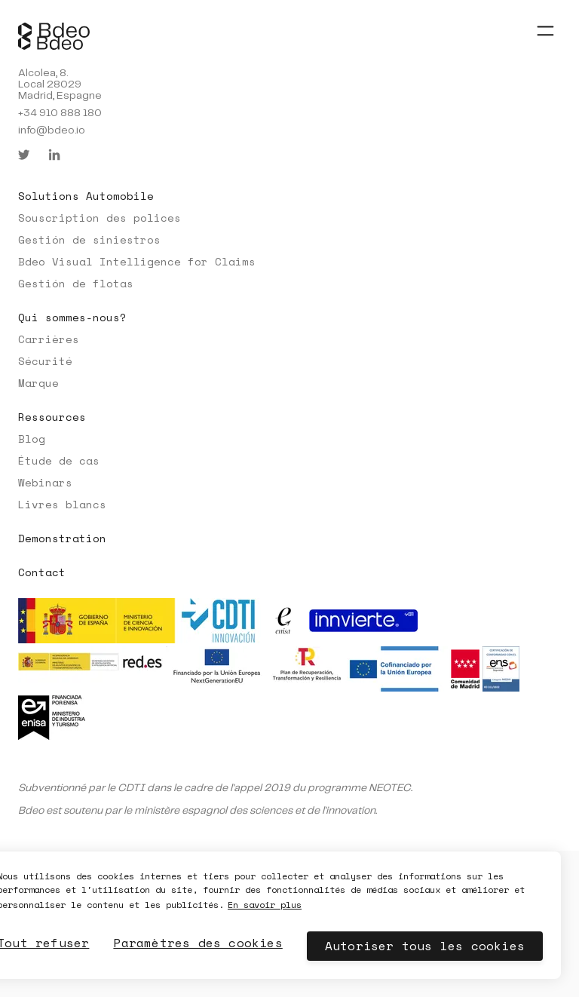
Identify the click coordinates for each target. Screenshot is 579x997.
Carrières (48, 339)
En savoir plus (265, 904)
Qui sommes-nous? (72, 317)
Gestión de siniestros (89, 239)
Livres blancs (62, 504)
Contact (42, 572)
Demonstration (62, 538)
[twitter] (24, 155)
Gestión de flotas (75, 283)
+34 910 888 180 (60, 113)
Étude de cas (59, 460)
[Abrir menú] (545, 30)
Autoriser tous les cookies (425, 946)
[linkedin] (54, 155)
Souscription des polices (99, 217)
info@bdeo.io (51, 130)
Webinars (45, 482)
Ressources (52, 417)
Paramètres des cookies (197, 943)
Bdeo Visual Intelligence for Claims (137, 261)
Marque (38, 383)
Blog (31, 438)
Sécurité (45, 361)
